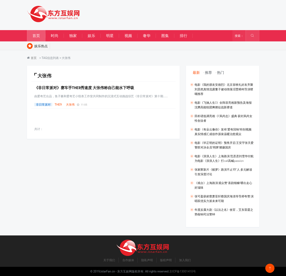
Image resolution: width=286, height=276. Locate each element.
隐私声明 (147, 260)
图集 (165, 35)
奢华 (146, 35)
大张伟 (70, 104)
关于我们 (109, 260)
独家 (73, 35)
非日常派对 (43, 104)
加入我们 (185, 260)
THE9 (58, 104)
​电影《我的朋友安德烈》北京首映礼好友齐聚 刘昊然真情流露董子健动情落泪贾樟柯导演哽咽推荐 (224, 89)
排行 (183, 35)
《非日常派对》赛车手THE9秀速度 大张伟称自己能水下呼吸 (84, 87)
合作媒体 (128, 260)
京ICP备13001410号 (182, 271)
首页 (36, 35)
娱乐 (91, 35)
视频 (128, 35)
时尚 (54, 35)
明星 (110, 35)
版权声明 (166, 260)
